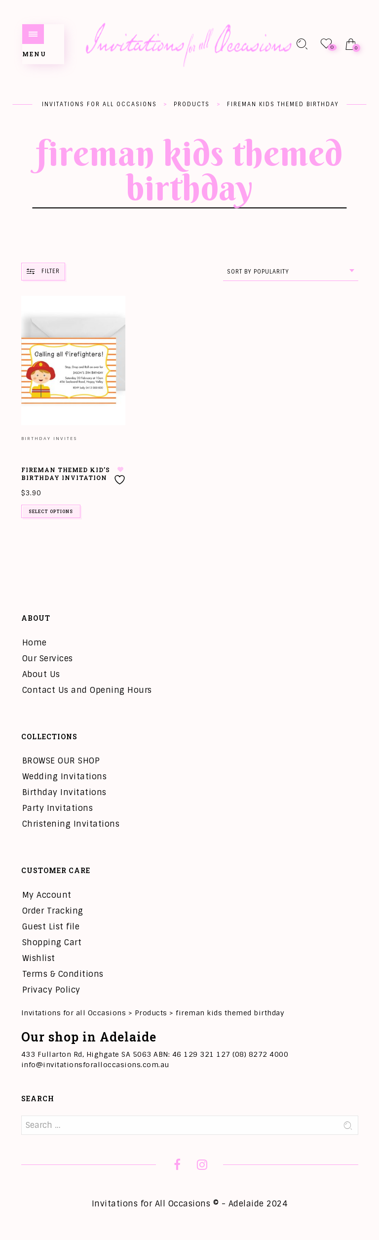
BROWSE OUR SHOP (61, 761)
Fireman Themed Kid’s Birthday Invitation (65, 474)
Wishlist (38, 958)
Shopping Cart (52, 942)
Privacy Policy (51, 990)
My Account (47, 895)
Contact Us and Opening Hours (87, 690)
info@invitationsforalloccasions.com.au (95, 1064)
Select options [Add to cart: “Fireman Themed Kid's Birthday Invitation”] (51, 511)
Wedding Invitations (64, 776)
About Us (41, 674)
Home (34, 643)
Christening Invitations (71, 824)
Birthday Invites (49, 438)
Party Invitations (57, 808)
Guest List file (51, 926)
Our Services (47, 658)
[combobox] (290, 272)
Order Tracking (52, 911)
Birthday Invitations (64, 792)
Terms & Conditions (63, 974)
